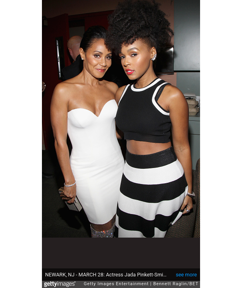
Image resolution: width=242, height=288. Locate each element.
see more (186, 271)
